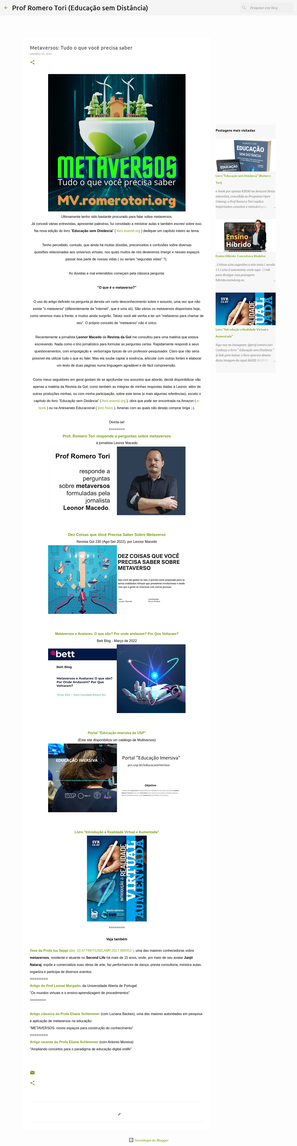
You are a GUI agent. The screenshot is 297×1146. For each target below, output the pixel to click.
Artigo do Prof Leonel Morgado (55, 986)
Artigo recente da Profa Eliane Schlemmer (64, 1042)
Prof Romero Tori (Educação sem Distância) (80, 7)
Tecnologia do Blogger (149, 1140)
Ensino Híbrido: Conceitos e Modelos (240, 256)
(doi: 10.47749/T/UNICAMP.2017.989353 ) (82, 950)
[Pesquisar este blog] (271, 8)
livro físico (105, 408)
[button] (32, 62)
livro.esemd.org (128, 231)
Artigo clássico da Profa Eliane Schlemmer (65, 1014)
